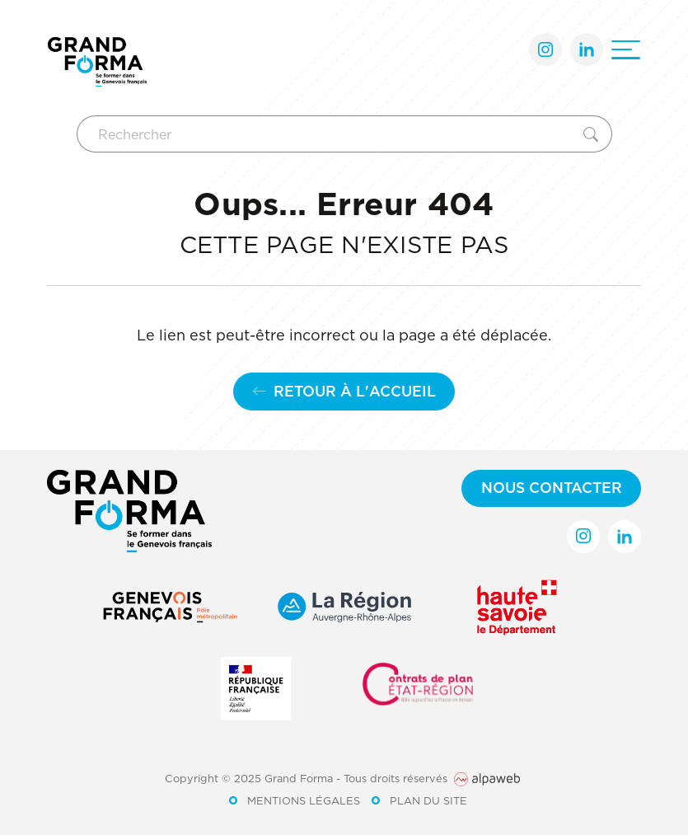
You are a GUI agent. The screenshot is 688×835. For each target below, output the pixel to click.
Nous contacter (551, 487)
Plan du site (428, 800)
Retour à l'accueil (344, 391)
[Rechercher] (327, 133)
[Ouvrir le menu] (625, 49)
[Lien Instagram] (545, 49)
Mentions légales (303, 800)
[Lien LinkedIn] (586, 49)
